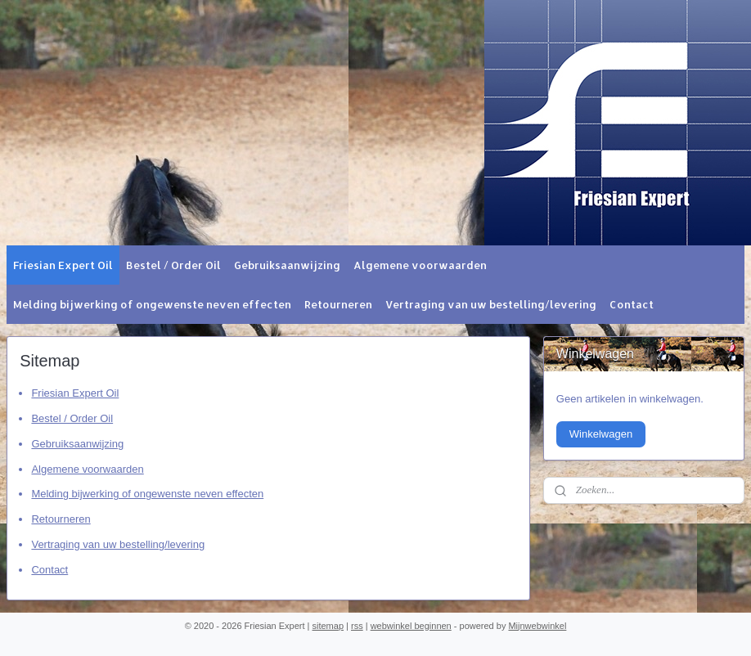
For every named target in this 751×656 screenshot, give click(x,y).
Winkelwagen (600, 434)
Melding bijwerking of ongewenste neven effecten (152, 304)
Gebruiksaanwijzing (287, 265)
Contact (631, 304)
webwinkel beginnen (411, 626)
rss (357, 626)
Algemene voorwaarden (420, 265)
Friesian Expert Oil (63, 265)
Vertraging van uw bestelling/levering (490, 304)
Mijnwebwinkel (537, 626)
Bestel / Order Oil (173, 265)
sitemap (328, 626)
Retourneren (338, 304)
